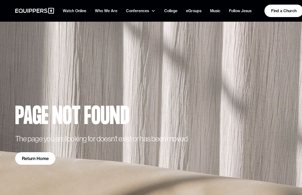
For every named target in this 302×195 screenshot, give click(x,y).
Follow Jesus (240, 10)
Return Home (35, 158)
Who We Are (106, 10)
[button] (141, 10)
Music (215, 10)
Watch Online (74, 10)
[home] (34, 11)
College (170, 10)
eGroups (193, 10)
